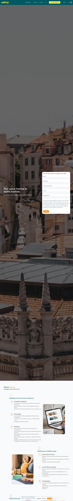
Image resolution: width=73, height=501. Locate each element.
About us (41, 2)
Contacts (35, 2)
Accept (49, 498)
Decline (44, 498)
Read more (39, 498)
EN (70, 2)
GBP (64, 2)
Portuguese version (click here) (11, 389)
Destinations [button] (28, 2)
